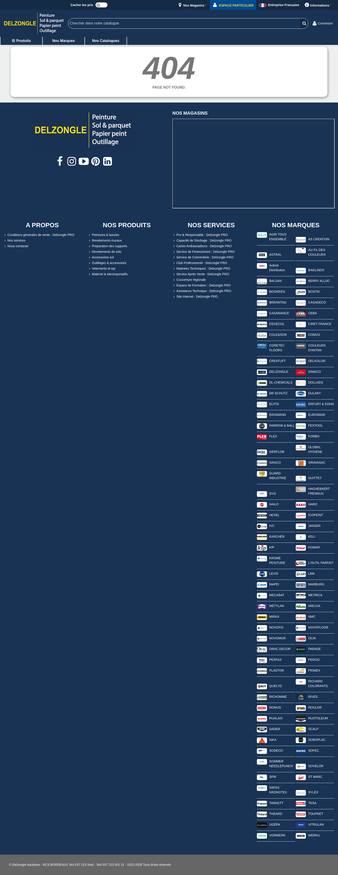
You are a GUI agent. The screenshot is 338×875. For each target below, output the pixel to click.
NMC (311, 616)
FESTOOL (315, 425)
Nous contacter (16, 246)
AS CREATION (318, 239)
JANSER (314, 526)
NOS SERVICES (211, 225)
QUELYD (275, 686)
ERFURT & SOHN (321, 404)
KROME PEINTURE (277, 560)
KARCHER (277, 536)
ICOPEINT (315, 515)
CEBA (312, 313)
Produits (21, 41)
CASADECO (317, 302)
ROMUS (275, 707)
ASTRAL (275, 254)
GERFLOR (277, 452)
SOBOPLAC (316, 740)
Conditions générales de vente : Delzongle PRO (38, 235)
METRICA (315, 595)
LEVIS (273, 573)
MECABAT (276, 595)
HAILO (274, 504)
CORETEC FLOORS (277, 348)
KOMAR (314, 547)
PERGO (314, 659)
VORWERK (277, 835)
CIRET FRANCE (319, 324)
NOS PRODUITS (127, 225)
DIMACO (314, 371)
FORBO (313, 436)
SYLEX (313, 792)
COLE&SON (278, 334)
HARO (312, 504)
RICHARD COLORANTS (318, 683)
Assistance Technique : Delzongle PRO (201, 291)
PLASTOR (276, 670)
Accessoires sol (101, 257)
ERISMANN (277, 415)
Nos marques (63, 41)
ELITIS (274, 404)
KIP (271, 547)
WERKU (314, 835)
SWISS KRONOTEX (278, 790)
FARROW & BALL (282, 425)
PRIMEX (314, 670)
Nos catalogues (105, 41)
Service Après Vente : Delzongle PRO (200, 274)
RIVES (313, 696)
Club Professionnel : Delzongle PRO (199, 263)
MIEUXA (314, 606)
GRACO (275, 462)
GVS (272, 493)
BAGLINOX (316, 270)
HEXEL (274, 515)
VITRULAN (316, 824)
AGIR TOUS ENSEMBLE (278, 237)
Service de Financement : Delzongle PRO (203, 251)
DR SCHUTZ (278, 393)
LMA (311, 573)
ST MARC (315, 777)
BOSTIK (314, 291)
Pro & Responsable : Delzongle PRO (200, 235)
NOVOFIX (276, 627)
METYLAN (276, 606)
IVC (271, 526)
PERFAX (275, 659)
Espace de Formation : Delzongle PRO (201, 285)
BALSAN (275, 281)
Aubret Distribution (277, 268)
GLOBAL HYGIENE (315, 449)
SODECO (276, 750)
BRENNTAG (278, 302)
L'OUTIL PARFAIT (320, 563)
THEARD (275, 814)
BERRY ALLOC (319, 281)
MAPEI (274, 584)
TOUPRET (315, 814)
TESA (312, 803)
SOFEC (313, 750)
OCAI (312, 638)
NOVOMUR (277, 638)
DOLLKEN (315, 382)
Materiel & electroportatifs (108, 274)
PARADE (314, 649)
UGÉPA (274, 824)
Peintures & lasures (103, 235)
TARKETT (276, 803)
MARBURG (316, 584)
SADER (274, 729)
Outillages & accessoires (107, 263)
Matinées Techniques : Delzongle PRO (201, 268)
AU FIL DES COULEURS (317, 252)
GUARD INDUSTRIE (277, 475)
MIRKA (274, 616)
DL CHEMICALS (280, 382)
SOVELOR (315, 766)
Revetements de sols (104, 251)
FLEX (273, 436)
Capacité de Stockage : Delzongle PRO (201, 240)
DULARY (314, 393)
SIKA (272, 740)
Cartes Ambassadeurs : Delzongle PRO (202, 246)
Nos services (14, 240)
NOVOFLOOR (318, 627)
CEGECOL (277, 324)
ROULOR (315, 707)
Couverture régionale (189, 279)
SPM (272, 777)
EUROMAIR (316, 415)
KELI (311, 536)
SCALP (313, 729)
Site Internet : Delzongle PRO (195, 296)
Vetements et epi (101, 268)
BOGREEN (277, 291)
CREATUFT (277, 361)
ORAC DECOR (280, 649)
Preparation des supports (107, 246)
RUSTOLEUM (318, 718)
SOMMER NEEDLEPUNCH (281, 763)
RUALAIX (276, 718)
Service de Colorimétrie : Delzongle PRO (202, 257)
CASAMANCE (279, 313)
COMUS (314, 334)
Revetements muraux (105, 240)
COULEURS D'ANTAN (317, 348)
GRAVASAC (316, 462)
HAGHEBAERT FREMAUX (319, 491)
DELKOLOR (316, 361)
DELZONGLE (278, 371)
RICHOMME (278, 696)
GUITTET (315, 478)
